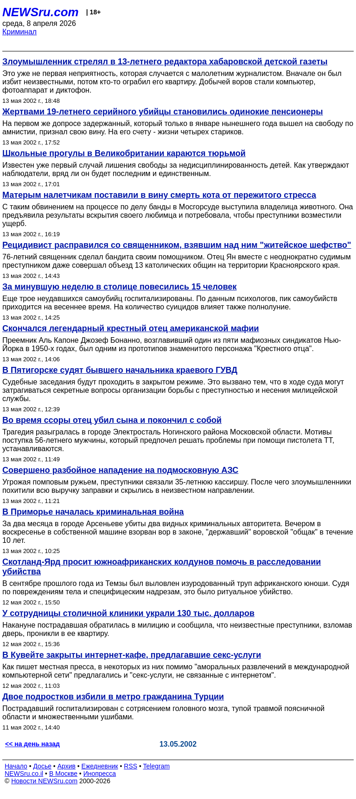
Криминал (19, 32)
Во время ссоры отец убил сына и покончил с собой (112, 420)
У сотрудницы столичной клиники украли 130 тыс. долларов (128, 613)
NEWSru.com (40, 12)
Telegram (156, 766)
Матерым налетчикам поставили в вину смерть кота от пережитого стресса (159, 195)
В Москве (63, 773)
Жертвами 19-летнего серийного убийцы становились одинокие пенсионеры (162, 111)
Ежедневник (100, 766)
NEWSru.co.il (24, 773)
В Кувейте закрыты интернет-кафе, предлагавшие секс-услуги (131, 655)
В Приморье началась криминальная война (93, 511)
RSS (130, 766)
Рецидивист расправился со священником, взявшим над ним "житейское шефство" (176, 245)
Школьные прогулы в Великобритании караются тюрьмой (124, 153)
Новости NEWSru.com (44, 781)
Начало (16, 766)
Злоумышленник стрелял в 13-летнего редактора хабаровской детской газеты (165, 61)
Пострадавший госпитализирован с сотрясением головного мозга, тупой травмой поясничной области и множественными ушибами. (163, 713)
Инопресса (99, 773)
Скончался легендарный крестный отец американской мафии (130, 328)
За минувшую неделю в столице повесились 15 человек (119, 286)
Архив (66, 766)
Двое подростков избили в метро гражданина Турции (113, 696)
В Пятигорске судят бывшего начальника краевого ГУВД (119, 370)
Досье (42, 766)
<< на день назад (32, 744)
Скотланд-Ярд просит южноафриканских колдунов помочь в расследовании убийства (161, 566)
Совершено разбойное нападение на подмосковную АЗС (120, 470)
